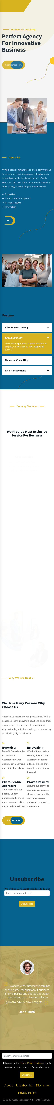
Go (8, 220)
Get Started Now (13, 65)
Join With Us (13, 820)
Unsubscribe (24, 1085)
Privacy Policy (26, 1063)
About (8, 1085)
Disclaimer (39, 1063)
